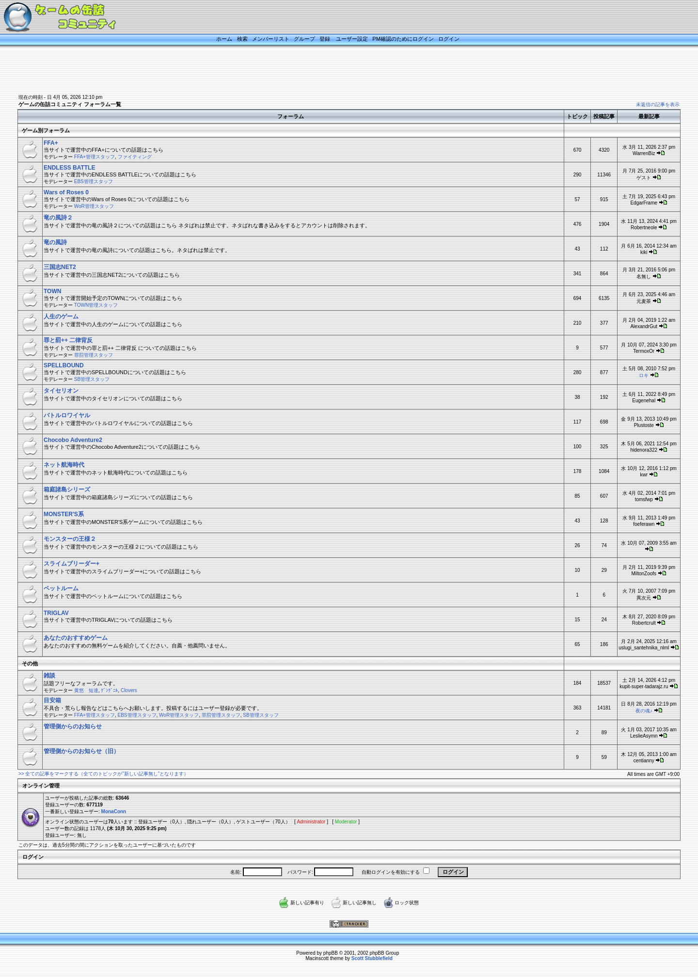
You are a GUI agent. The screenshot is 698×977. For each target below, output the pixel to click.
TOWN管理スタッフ (96, 305)
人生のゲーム (61, 316)
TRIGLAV (56, 613)
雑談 (49, 675)
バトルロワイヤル (67, 415)
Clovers (129, 690)
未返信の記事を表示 (658, 104)
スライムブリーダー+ (71, 563)
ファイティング (135, 156)
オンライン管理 (41, 785)
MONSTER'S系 (64, 514)
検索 (242, 39)
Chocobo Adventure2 (73, 440)
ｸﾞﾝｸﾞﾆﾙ (109, 690)
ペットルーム (61, 588)
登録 (324, 39)
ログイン (449, 39)
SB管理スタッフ (92, 379)
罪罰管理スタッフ (93, 355)
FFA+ (51, 143)
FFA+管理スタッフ (94, 156)
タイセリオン (61, 390)
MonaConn (114, 811)
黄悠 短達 (86, 690)
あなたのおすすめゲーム (76, 637)
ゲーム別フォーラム (46, 130)
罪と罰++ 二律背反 (68, 340)
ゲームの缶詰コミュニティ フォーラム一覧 (69, 104)
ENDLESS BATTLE (69, 167)
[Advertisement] (336, 71)
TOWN (52, 291)
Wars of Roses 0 (66, 192)
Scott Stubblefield (372, 958)
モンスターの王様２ (70, 539)
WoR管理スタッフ (94, 206)
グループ (304, 39)
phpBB (330, 953)
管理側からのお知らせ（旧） (81, 751)
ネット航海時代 (64, 464)
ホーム (224, 39)
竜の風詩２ (58, 217)
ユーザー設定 (352, 39)
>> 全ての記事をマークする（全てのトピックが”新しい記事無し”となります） (103, 773)
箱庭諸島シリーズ (67, 489)
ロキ (644, 375)
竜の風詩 (55, 242)
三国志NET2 (60, 267)
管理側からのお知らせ (73, 726)
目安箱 (52, 700)
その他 (30, 663)
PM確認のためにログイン (403, 39)
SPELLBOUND (64, 365)
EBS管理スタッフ (93, 181)
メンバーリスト (270, 39)
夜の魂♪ (643, 710)
